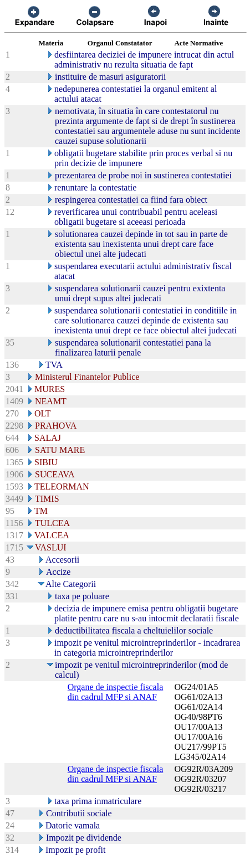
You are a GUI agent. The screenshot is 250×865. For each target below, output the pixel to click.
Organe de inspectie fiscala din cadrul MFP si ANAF (116, 692)
